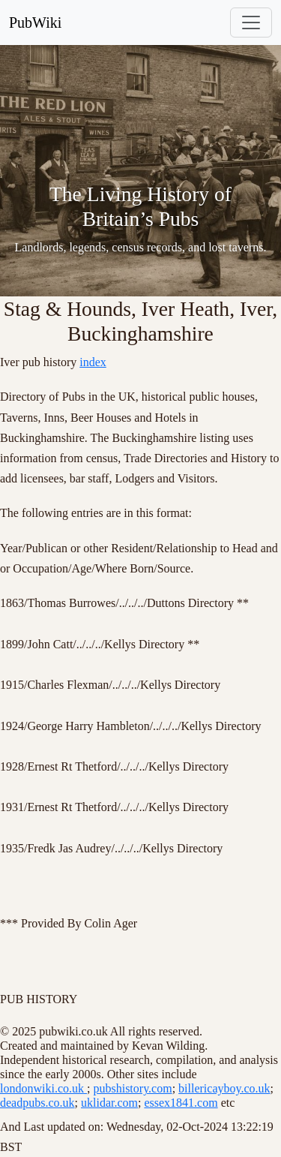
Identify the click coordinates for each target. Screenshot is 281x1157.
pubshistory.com (132, 1088)
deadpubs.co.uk (37, 1102)
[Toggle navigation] (251, 23)
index (92, 362)
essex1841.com (180, 1102)
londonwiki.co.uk (43, 1088)
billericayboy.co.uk (224, 1088)
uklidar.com (109, 1102)
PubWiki (35, 22)
